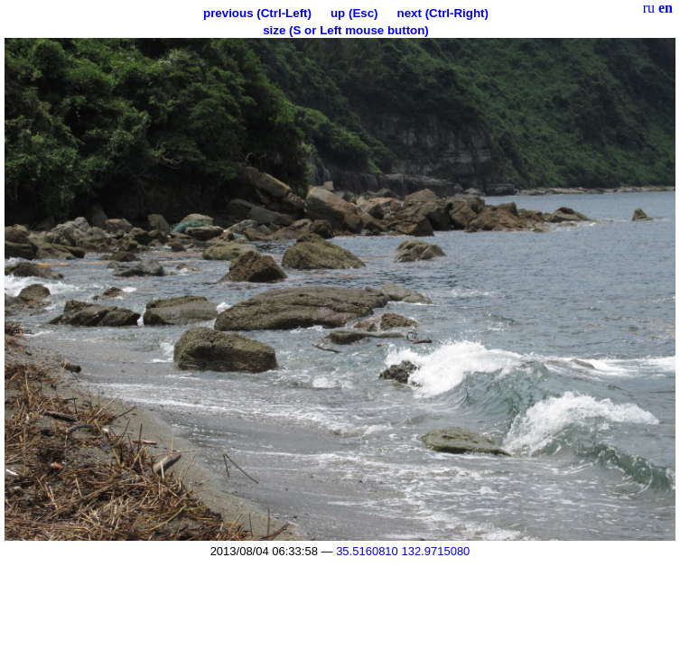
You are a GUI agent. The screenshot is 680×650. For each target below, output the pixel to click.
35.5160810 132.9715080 (403, 551)
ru (649, 7)
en (665, 7)
